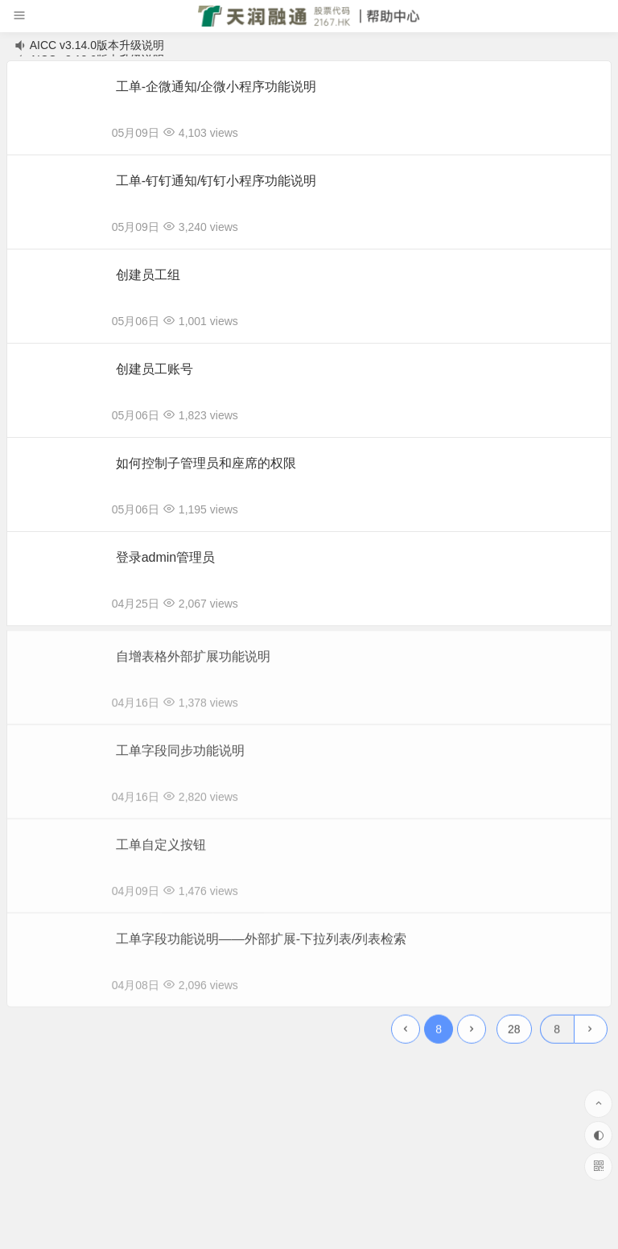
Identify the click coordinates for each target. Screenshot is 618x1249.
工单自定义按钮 (161, 850)
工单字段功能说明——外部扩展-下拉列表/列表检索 (261, 944)
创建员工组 (148, 275)
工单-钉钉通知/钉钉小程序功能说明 (216, 181)
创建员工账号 (154, 369)
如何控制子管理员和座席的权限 (206, 463)
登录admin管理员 (166, 557)
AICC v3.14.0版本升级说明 (97, 45)
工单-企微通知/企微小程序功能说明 (216, 86)
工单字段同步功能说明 (180, 756)
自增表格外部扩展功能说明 (193, 662)
